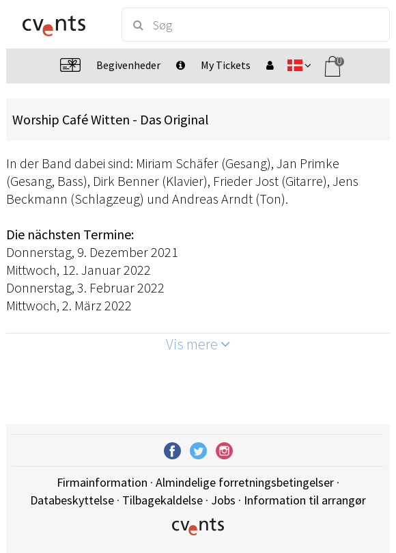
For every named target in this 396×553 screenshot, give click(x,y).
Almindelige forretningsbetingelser (245, 482)
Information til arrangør (305, 500)
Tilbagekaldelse (162, 500)
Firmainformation (102, 482)
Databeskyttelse (72, 500)
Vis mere (198, 343)
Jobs (223, 500)
